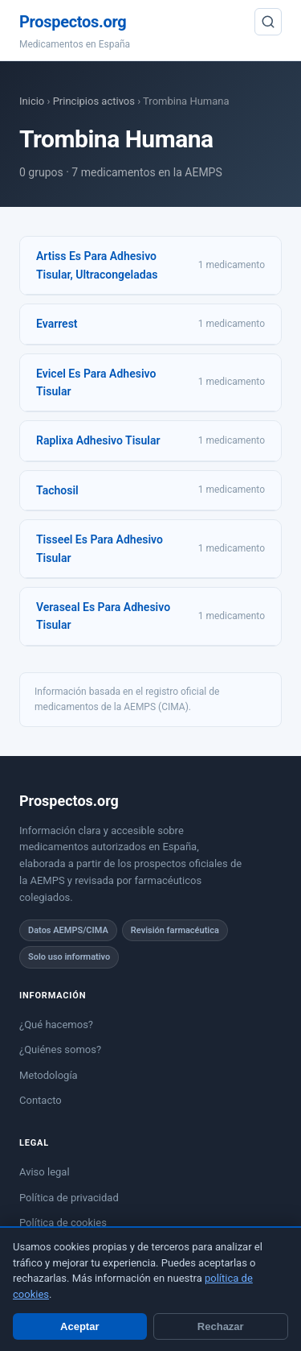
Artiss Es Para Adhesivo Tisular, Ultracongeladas (96, 265)
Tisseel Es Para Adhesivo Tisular (99, 548)
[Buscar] (268, 21)
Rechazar (220, 1326)
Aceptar (79, 1326)
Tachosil (57, 490)
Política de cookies (63, 1223)
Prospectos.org (72, 21)
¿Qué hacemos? (56, 1024)
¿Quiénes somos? (60, 1049)
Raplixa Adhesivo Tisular (98, 440)
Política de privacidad (69, 1198)
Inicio (31, 101)
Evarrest (57, 323)
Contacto (40, 1100)
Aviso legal (44, 1172)
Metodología (48, 1075)
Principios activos (94, 101)
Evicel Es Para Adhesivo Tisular (96, 382)
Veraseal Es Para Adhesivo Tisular (103, 616)
